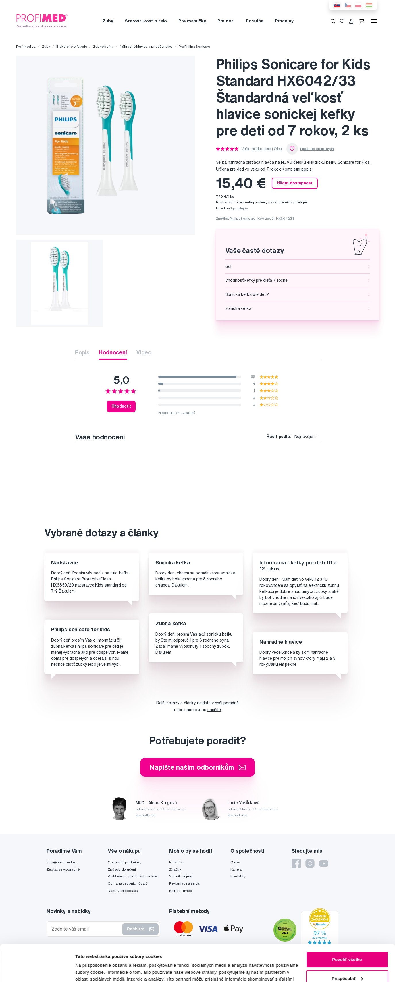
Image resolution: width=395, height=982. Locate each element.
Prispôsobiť (347, 947)
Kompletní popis (296, 169)
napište (214, 710)
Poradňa (254, 21)
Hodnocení (113, 352)
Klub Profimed (180, 890)
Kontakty (237, 876)
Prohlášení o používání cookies (133, 876)
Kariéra (236, 869)
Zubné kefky (103, 46)
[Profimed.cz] (42, 21)
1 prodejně (239, 208)
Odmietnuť (347, 966)
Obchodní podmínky (124, 862)
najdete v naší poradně (218, 703)
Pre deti (225, 21)
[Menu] (374, 21)
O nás (235, 862)
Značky (175, 869)
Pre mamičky (192, 21)
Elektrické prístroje (71, 46)
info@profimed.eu (62, 862)
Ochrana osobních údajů (127, 883)
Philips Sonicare (242, 218)
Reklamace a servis (184, 883)
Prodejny (284, 21)
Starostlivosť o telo (146, 21)
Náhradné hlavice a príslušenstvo (146, 46)
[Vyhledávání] (333, 21)
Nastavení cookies (123, 890)
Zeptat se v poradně (63, 869)
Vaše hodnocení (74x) (261, 149)
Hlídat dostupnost (295, 183)
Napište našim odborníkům (197, 767)
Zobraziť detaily (91, 970)
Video (143, 352)
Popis (82, 352)
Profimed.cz (26, 46)
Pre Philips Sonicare (194, 46)
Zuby (108, 21)
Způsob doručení (122, 869)
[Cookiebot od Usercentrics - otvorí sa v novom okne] (37, 970)
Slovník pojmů (180, 876)
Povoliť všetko (347, 928)
